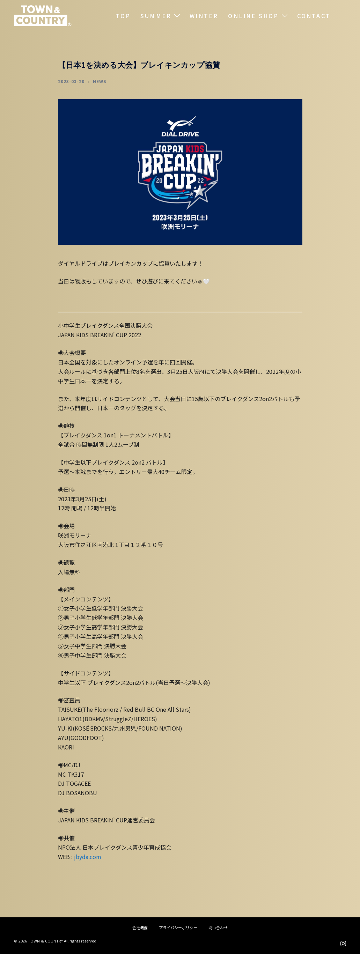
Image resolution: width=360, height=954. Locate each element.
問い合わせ (218, 927)
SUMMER (155, 16)
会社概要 (140, 927)
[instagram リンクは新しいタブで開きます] (343, 942)
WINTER (204, 16)
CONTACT (314, 16)
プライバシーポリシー (178, 927)
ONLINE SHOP (253, 16)
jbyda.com (87, 856)
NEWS (99, 81)
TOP (123, 16)
